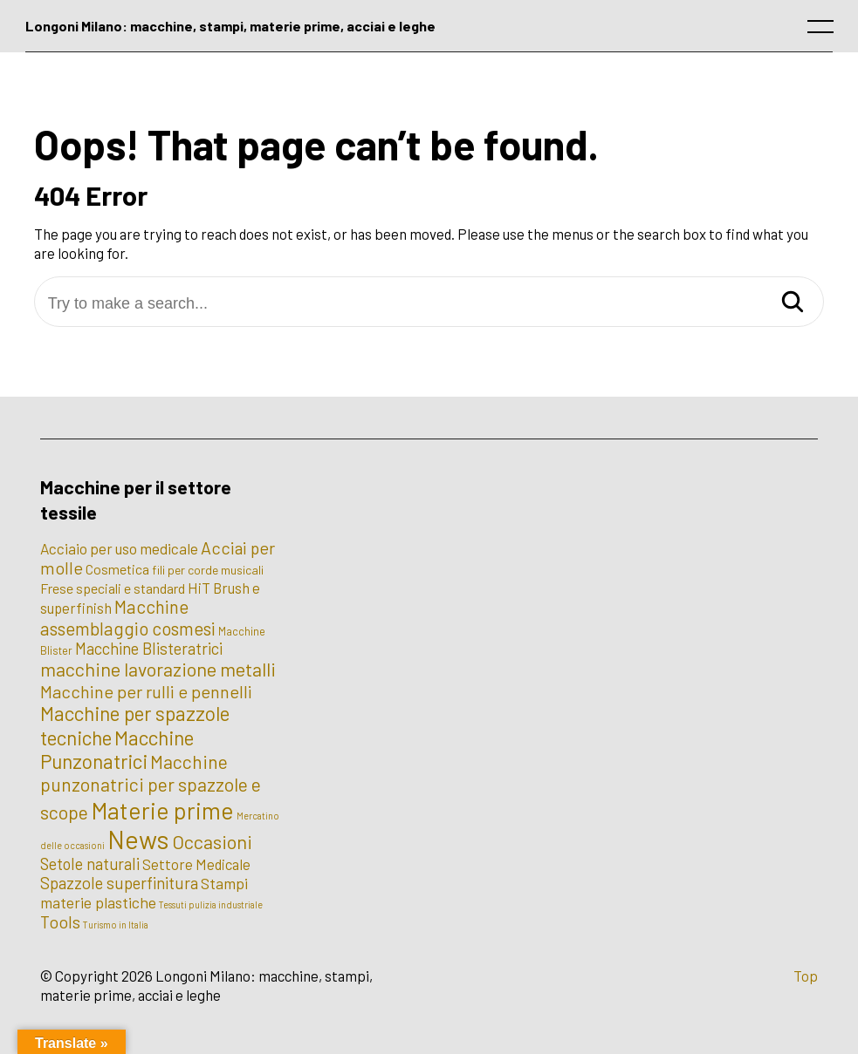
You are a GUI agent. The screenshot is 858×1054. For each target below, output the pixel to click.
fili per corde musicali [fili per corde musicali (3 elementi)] (208, 569)
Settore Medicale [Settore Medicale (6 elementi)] (196, 864)
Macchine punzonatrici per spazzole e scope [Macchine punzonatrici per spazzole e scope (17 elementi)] (150, 787)
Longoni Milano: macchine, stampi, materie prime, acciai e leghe (230, 25)
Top (805, 975)
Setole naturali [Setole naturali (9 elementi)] (90, 864)
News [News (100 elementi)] (138, 839)
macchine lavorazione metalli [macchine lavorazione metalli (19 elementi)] (158, 668)
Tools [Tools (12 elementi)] (60, 921)
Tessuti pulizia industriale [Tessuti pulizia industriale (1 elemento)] (211, 904)
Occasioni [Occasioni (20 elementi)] (212, 841)
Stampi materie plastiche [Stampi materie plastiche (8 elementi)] (144, 893)
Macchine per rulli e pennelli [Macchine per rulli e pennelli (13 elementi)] (146, 691)
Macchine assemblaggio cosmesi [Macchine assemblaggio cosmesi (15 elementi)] (128, 617)
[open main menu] (824, 30)
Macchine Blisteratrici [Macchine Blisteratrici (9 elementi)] (149, 648)
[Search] (792, 303)
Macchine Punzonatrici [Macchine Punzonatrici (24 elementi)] (117, 749)
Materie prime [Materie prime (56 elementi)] (162, 810)
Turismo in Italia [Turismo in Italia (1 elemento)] (115, 924)
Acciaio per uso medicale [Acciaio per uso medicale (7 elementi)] (119, 548)
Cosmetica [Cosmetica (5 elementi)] (117, 569)
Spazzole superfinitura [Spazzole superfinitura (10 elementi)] (119, 883)
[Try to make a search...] (429, 304)
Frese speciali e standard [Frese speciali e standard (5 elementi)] (112, 588)
